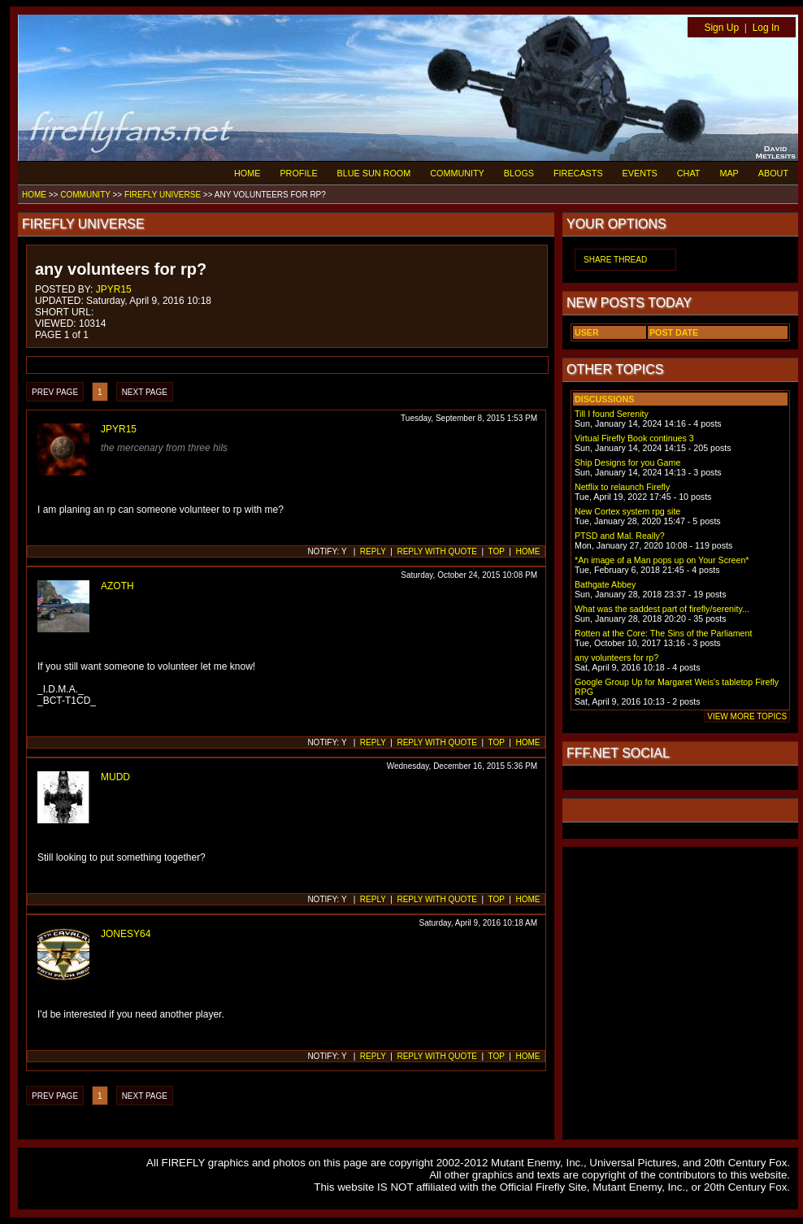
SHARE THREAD (615, 259)
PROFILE (298, 173)
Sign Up (721, 27)
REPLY (373, 551)
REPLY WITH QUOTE (437, 551)
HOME (247, 173)
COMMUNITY (457, 173)
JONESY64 (125, 934)
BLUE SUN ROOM (374, 173)
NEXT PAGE (144, 392)
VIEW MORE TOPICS (747, 716)
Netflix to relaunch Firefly (622, 487)
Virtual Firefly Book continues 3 (634, 438)
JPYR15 (114, 289)
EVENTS (640, 173)
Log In (766, 27)
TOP (496, 551)
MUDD (115, 777)
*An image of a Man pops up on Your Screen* (662, 560)
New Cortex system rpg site (627, 511)
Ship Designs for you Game (627, 462)
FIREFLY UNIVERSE (162, 194)
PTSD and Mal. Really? (620, 535)
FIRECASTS (578, 173)
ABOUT (773, 173)
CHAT (689, 173)
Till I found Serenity (612, 414)
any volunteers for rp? (616, 657)
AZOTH (117, 586)
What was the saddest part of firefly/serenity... (662, 609)
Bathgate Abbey (605, 584)
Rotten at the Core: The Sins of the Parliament (663, 633)
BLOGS (519, 173)
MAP (728, 173)
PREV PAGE (55, 392)
